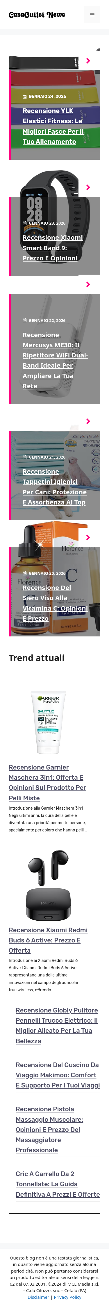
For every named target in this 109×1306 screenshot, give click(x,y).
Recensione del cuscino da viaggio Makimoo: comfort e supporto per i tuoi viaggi (58, 1075)
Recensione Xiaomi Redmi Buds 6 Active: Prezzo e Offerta (48, 940)
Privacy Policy (67, 1297)
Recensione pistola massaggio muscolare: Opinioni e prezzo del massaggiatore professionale (49, 1129)
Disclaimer (38, 1297)
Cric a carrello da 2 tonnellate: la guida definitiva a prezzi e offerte (58, 1184)
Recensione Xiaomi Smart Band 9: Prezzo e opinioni (53, 247)
